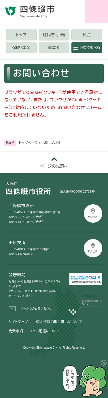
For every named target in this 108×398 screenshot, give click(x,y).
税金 (87, 34)
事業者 (54, 47)
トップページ (28, 143)
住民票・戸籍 (54, 34)
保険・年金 (21, 47)
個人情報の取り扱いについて (59, 322)
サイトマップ (18, 322)
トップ (21, 34)
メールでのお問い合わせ (36, 308)
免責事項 (16, 331)
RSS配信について (45, 331)
